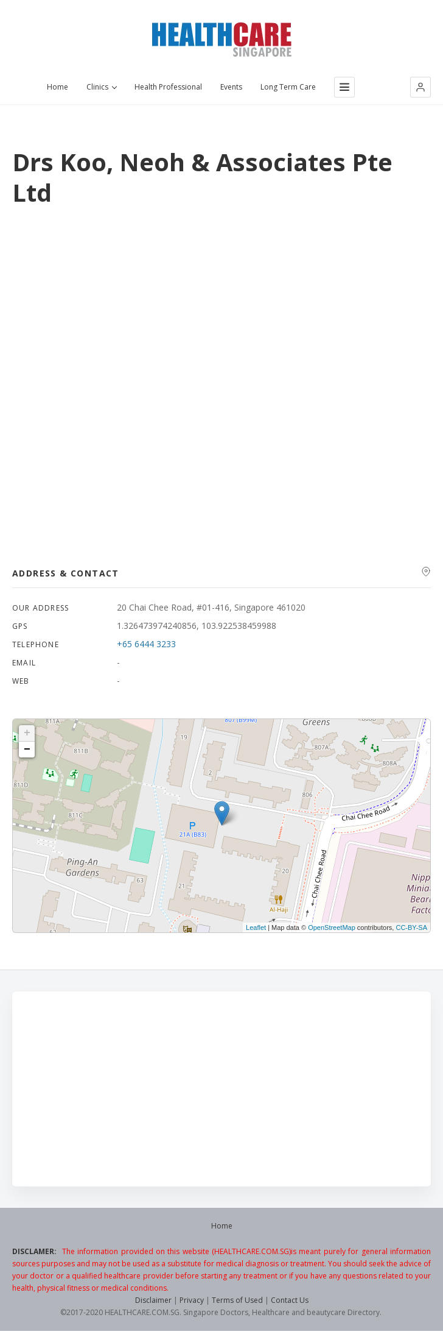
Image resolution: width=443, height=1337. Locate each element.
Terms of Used (237, 1300)
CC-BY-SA (411, 927)
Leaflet (256, 927)
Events (231, 87)
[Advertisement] (221, 1089)
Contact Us (290, 1300)
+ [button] (27, 733)
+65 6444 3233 (146, 644)
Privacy (192, 1300)
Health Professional (168, 87)
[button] (420, 87)
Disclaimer (153, 1300)
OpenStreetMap (331, 927)
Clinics (101, 87)
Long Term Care (288, 87)
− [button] (27, 749)
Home (57, 87)
